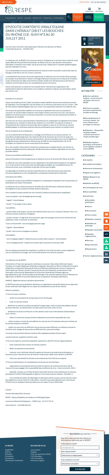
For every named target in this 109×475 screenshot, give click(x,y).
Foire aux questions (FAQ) (41, 454)
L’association (11, 18)
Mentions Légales (37, 460)
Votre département (68, 451)
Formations (47, 18)
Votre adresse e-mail (68, 444)
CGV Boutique (36, 456)
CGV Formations (37, 458)
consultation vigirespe (77, 17)
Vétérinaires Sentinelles (14, 460)
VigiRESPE (9, 450)
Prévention (37, 18)
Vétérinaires (58, 18)
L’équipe (34, 452)
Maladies (27, 18)
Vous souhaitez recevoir (70, 460)
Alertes (20, 18)
